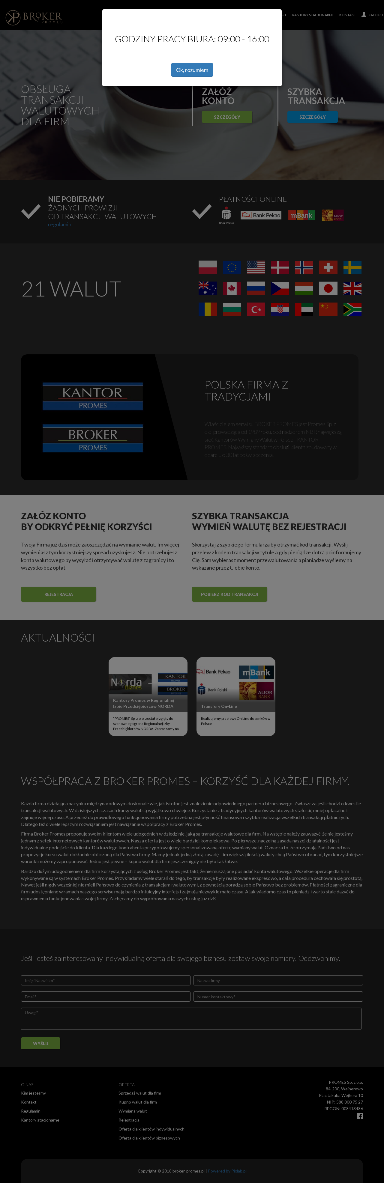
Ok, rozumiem (192, 70)
